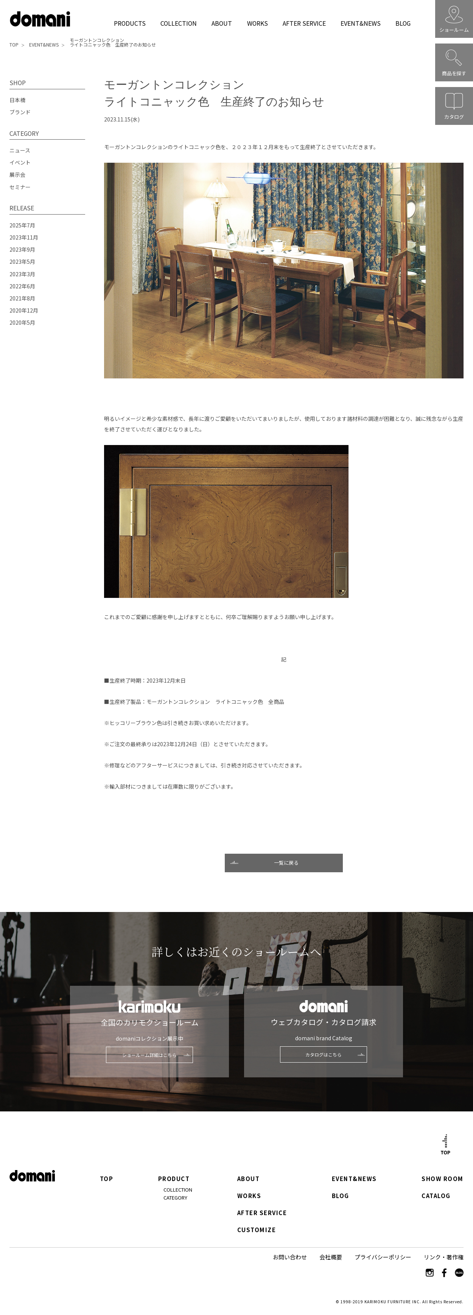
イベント (20, 162)
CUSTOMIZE (256, 1230)
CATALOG (436, 1196)
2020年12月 (23, 310)
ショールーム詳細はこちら (149, 1055)
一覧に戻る (286, 862)
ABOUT (222, 23)
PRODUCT (174, 1179)
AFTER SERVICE (304, 23)
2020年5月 (22, 322)
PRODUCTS (129, 23)
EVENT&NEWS (360, 23)
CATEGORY (175, 1197)
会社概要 (330, 1257)
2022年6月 (22, 286)
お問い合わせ (290, 1257)
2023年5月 (22, 261)
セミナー (20, 187)
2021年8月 (22, 298)
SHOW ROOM (442, 1179)
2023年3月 (22, 274)
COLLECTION (178, 23)
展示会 (17, 174)
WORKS (257, 23)
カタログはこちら (323, 1054)
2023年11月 (23, 237)
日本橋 (17, 100)
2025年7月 (22, 225)
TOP (14, 44)
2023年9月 (22, 249)
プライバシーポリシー (383, 1257)
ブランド (20, 112)
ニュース (19, 150)
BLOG (403, 23)
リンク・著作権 (444, 1257)
